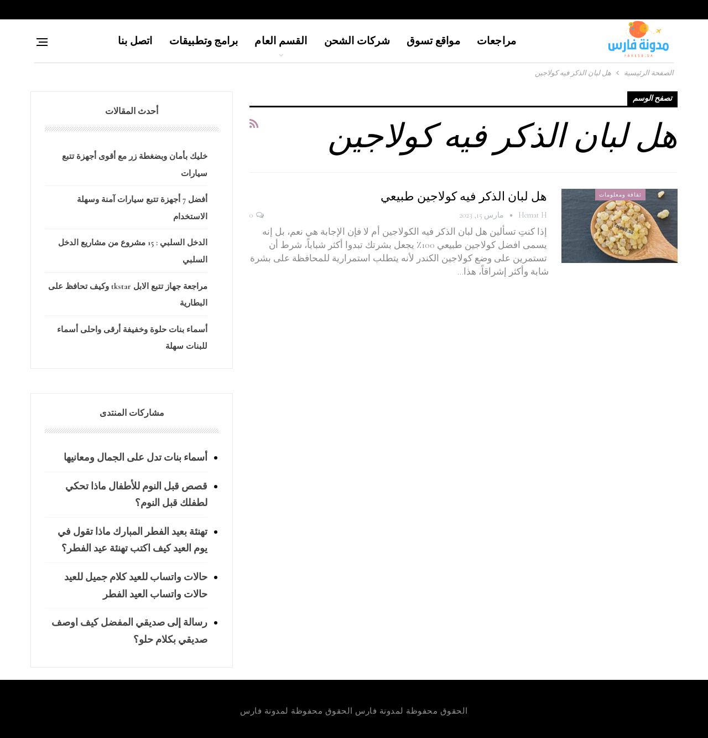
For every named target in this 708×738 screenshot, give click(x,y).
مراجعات (496, 40)
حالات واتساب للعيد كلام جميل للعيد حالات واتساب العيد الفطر (135, 585)
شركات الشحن (357, 40)
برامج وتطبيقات (203, 40)
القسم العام (280, 40)
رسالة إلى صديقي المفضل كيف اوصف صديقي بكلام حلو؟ (129, 631)
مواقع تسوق (433, 40)
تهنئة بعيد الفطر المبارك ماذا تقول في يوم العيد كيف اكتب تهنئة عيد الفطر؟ (132, 540)
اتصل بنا (135, 40)
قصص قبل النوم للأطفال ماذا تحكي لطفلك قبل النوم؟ (136, 494)
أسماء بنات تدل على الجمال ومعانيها (135, 457)
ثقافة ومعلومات (620, 195)
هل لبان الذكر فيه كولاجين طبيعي (464, 196)
